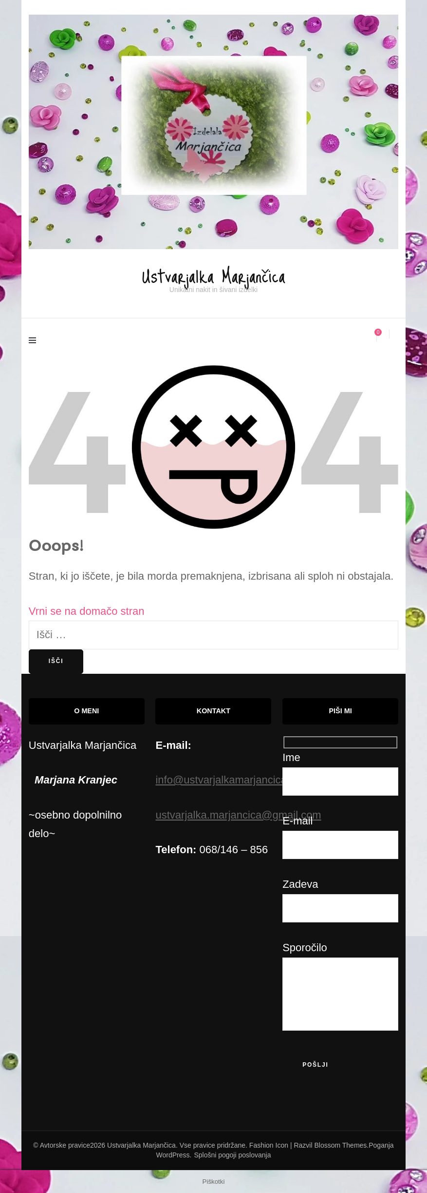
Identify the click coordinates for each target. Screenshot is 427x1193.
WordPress (173, 1154)
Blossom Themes (340, 1145)
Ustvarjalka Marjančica (213, 271)
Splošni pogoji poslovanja (232, 1154)
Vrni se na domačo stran (87, 611)
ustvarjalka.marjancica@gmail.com (238, 814)
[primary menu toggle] (35, 341)
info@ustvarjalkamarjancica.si (226, 779)
